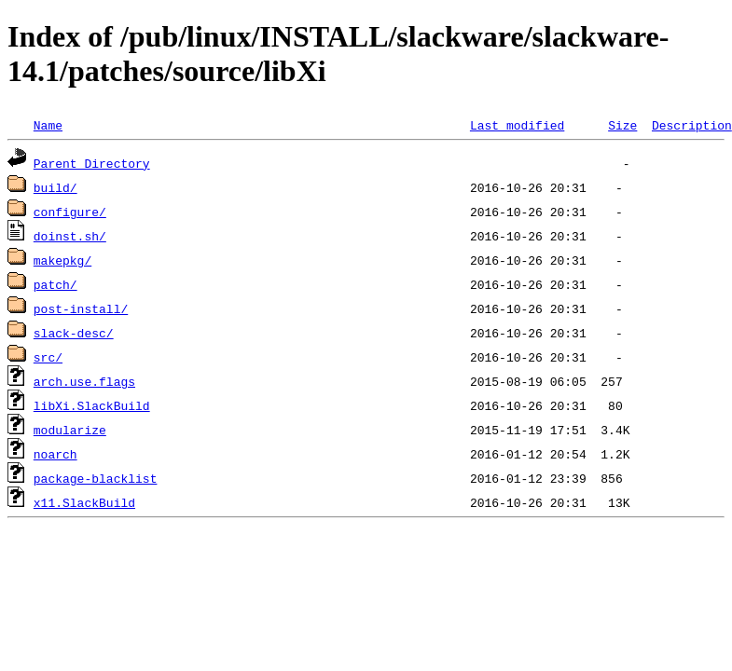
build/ (55, 187)
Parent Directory (92, 163)
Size (622, 124)
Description (692, 124)
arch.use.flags (84, 381)
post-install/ (81, 308)
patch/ (55, 284)
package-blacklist (96, 478)
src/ (48, 357)
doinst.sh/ (70, 235)
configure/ (70, 211)
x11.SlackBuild (84, 502)
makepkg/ (62, 260)
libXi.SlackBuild (92, 405)
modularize (70, 429)
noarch (55, 453)
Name (48, 124)
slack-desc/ (74, 332)
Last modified (517, 124)
